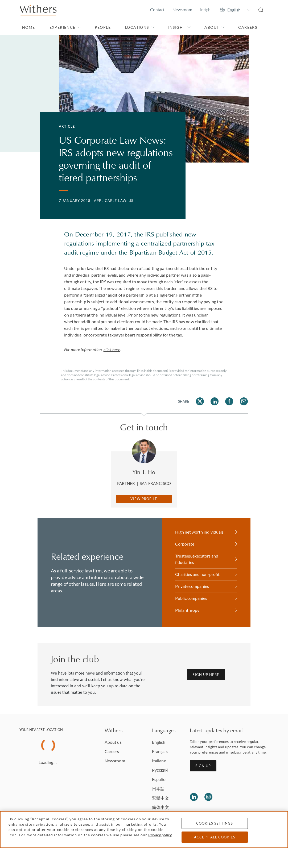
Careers (247, 27)
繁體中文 (160, 797)
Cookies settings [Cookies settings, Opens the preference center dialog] (214, 823)
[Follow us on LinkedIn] (194, 797)
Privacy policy (160, 835)
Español (159, 779)
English (159, 742)
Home (28, 27)
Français (160, 751)
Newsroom (182, 9)
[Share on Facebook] (229, 401)
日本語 (158, 788)
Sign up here (206, 674)
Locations (140, 27)
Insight (206, 9)
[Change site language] (235, 10)
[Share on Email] (244, 401)
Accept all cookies (214, 837)
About (214, 27)
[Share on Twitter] (200, 401)
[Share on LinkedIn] (215, 401)
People (103, 27)
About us (113, 742)
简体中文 (160, 807)
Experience (65, 27)
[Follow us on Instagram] (208, 797)
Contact (157, 9)
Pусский (160, 769)
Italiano (159, 760)
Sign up (203, 766)
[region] (144, 829)
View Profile (143, 499)
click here (112, 349)
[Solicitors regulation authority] (254, 797)
